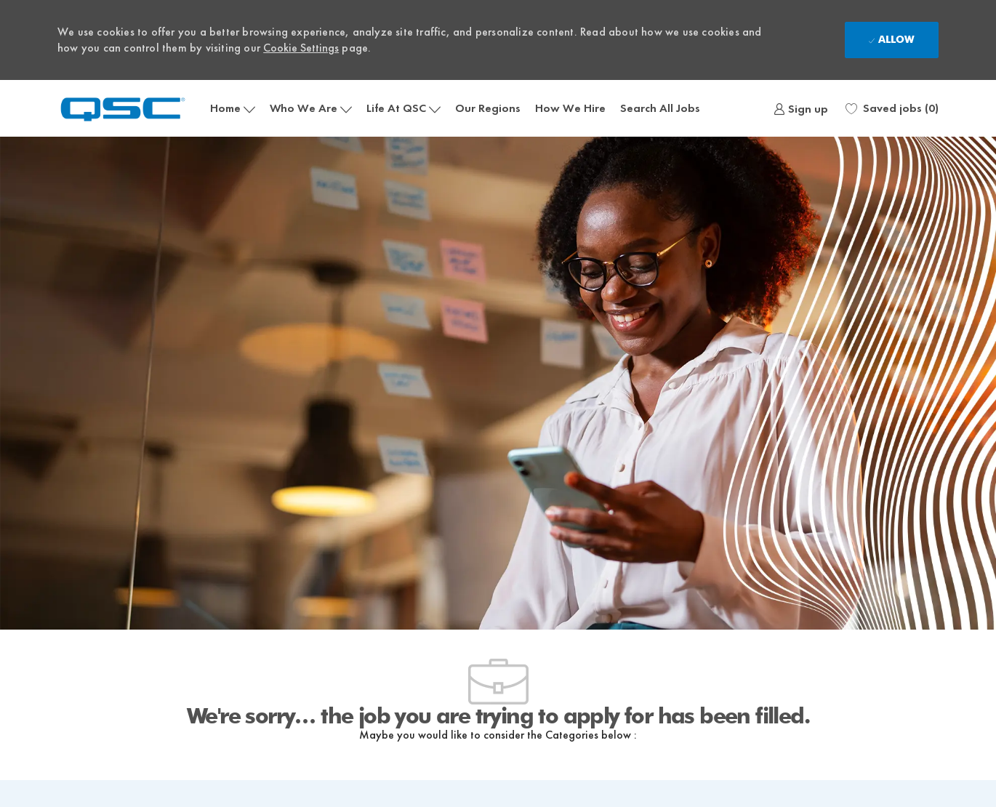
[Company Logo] (130, 108)
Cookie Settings (301, 47)
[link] (801, 108)
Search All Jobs (660, 108)
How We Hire (570, 108)
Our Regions (488, 108)
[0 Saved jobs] (892, 108)
